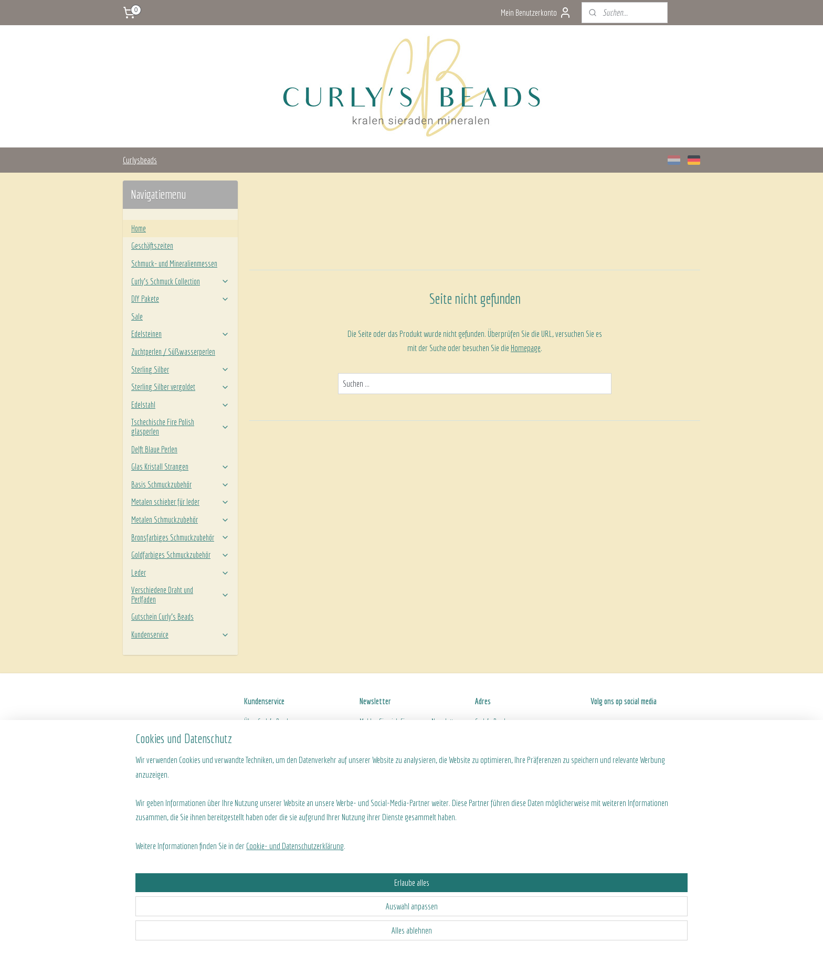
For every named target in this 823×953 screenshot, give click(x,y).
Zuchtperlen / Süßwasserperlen (173, 351)
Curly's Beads (274, 721)
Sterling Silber (180, 369)
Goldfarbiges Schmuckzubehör (180, 554)
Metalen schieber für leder (180, 501)
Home (138, 228)
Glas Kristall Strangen (180, 466)
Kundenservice (180, 634)
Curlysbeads (140, 160)
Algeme (253, 757)
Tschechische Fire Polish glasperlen (180, 426)
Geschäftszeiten (152, 245)
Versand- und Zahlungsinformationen (291, 733)
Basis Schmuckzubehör (180, 484)
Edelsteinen (180, 333)
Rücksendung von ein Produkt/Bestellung (295, 745)
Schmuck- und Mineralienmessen (174, 263)
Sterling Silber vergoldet (180, 386)
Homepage (526, 348)
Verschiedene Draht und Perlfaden (180, 594)
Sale (137, 316)
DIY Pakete (180, 298)
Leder (180, 572)
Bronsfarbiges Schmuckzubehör (180, 537)
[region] (342, 889)
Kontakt (253, 768)
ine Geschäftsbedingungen (297, 757)
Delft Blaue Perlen (154, 449)
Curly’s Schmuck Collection (180, 281)
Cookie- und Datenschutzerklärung (282, 933)
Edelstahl (180, 404)
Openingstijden (494, 757)
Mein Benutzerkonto (536, 12)
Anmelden (382, 760)
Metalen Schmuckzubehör (180, 519)
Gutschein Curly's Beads (162, 616)
